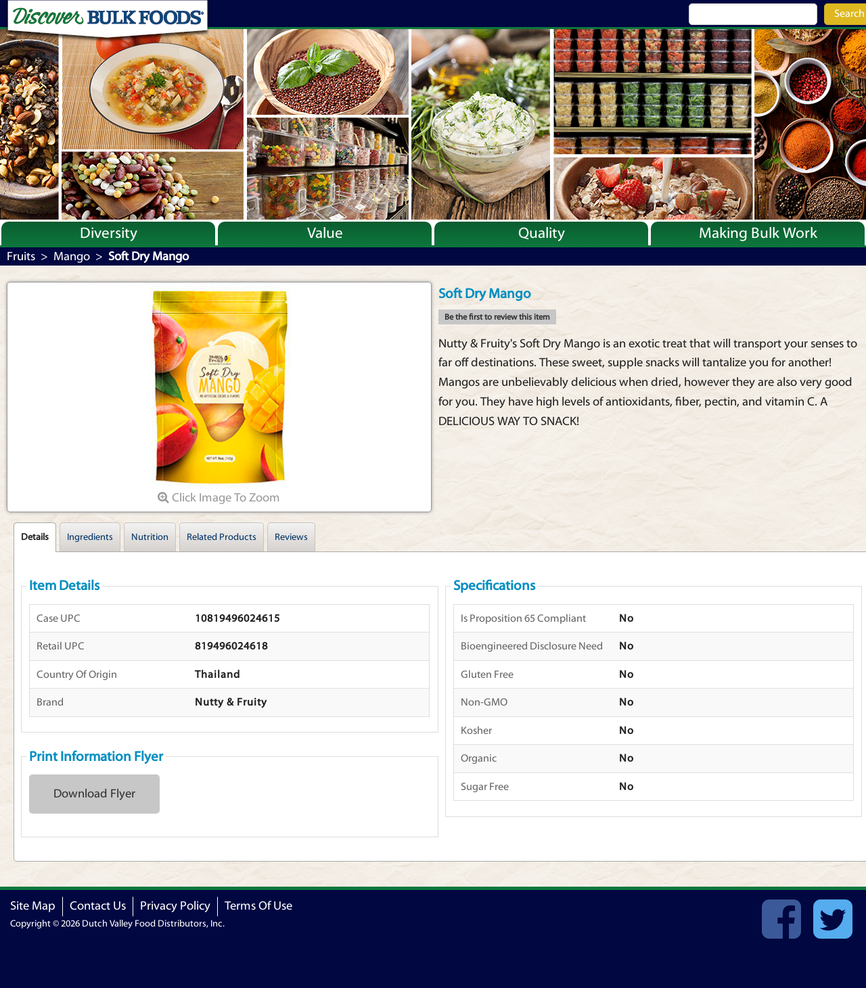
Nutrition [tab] (149, 537)
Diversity (108, 233)
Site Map (32, 906)
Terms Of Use (258, 906)
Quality (541, 233)
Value (325, 233)
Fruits (21, 256)
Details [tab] (35, 537)
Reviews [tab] (291, 537)
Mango (71, 256)
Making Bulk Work (758, 233)
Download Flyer (94, 794)
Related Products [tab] (221, 537)
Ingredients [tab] (90, 537)
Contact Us (98, 906)
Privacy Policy (175, 906)
